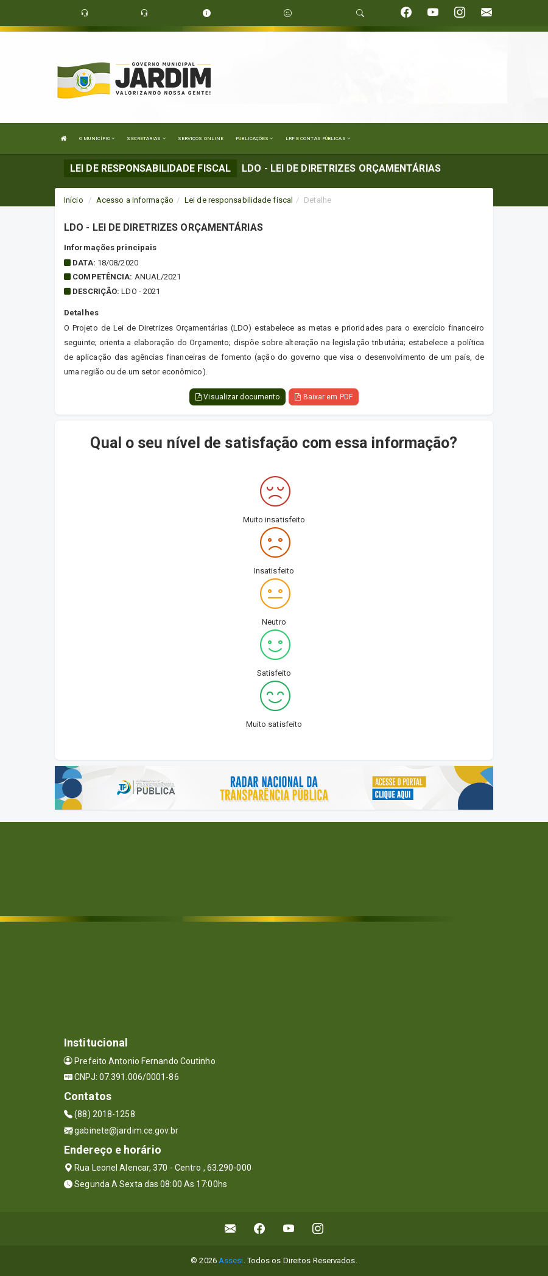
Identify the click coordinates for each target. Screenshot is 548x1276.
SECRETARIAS (146, 138)
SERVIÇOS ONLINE (201, 138)
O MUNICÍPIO (96, 138)
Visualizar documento (237, 397)
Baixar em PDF (324, 397)
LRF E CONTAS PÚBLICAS (318, 138)
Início (73, 200)
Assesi (231, 1260)
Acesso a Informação (135, 200)
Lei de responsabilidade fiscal (238, 200)
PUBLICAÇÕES (254, 138)
